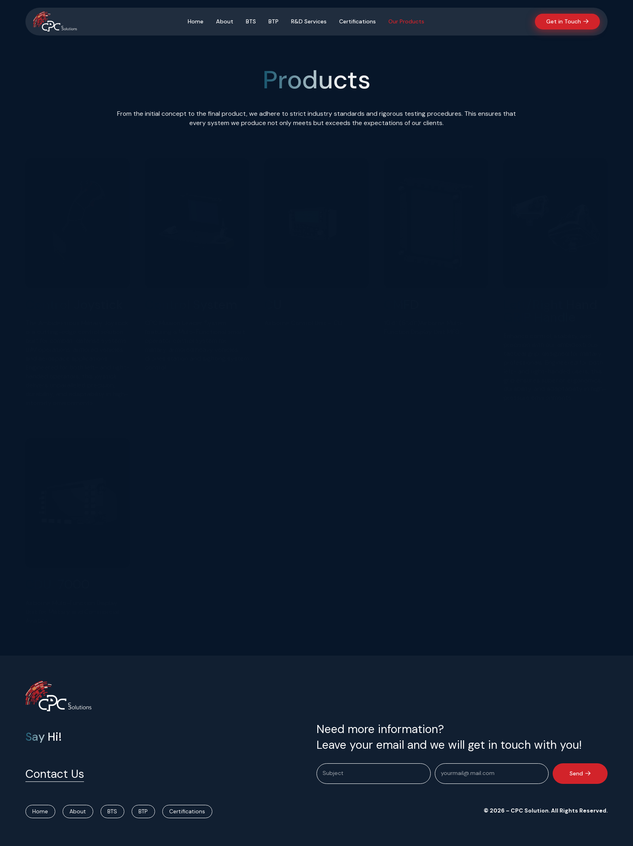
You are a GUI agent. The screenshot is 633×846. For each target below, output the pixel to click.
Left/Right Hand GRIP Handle (550, 311)
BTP (273, 21)
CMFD (401, 305)
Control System (191, 305)
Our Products (406, 21)
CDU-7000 (57, 584)
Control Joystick (74, 305)
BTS (251, 21)
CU (273, 305)
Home (195, 21)
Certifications (357, 21)
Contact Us (54, 774)
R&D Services (309, 21)
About (224, 21)
